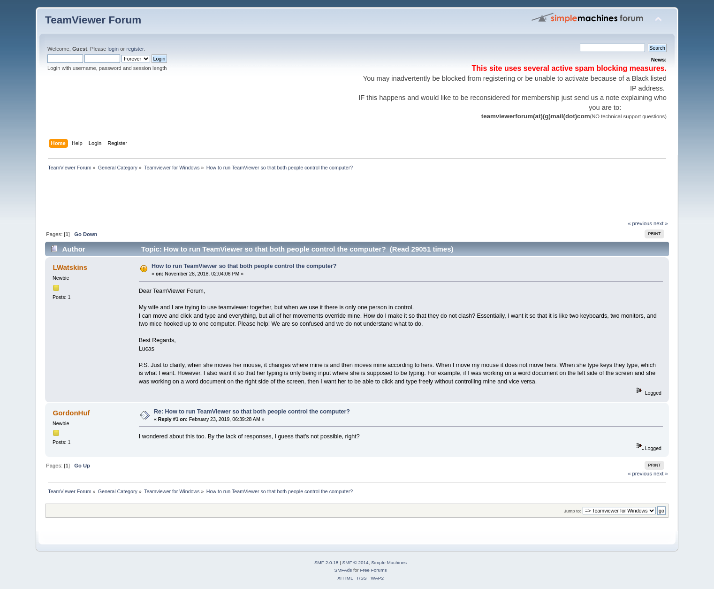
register (135, 49)
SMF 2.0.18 (326, 562)
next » (660, 223)
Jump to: (572, 510)
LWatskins (70, 267)
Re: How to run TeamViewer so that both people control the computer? (252, 411)
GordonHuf (71, 413)
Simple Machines (389, 562)
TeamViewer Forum (93, 20)
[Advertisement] (216, 198)
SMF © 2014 (355, 562)
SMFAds (343, 570)
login (113, 49)
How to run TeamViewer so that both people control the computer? (244, 266)
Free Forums (373, 570)
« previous (640, 223)
